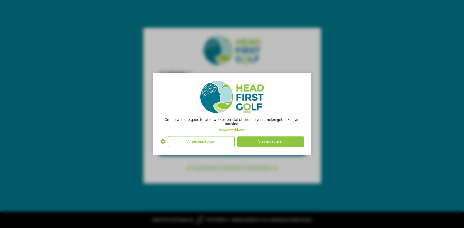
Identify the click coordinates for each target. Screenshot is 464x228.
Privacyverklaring (232, 130)
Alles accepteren (270, 141)
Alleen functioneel (201, 141)
